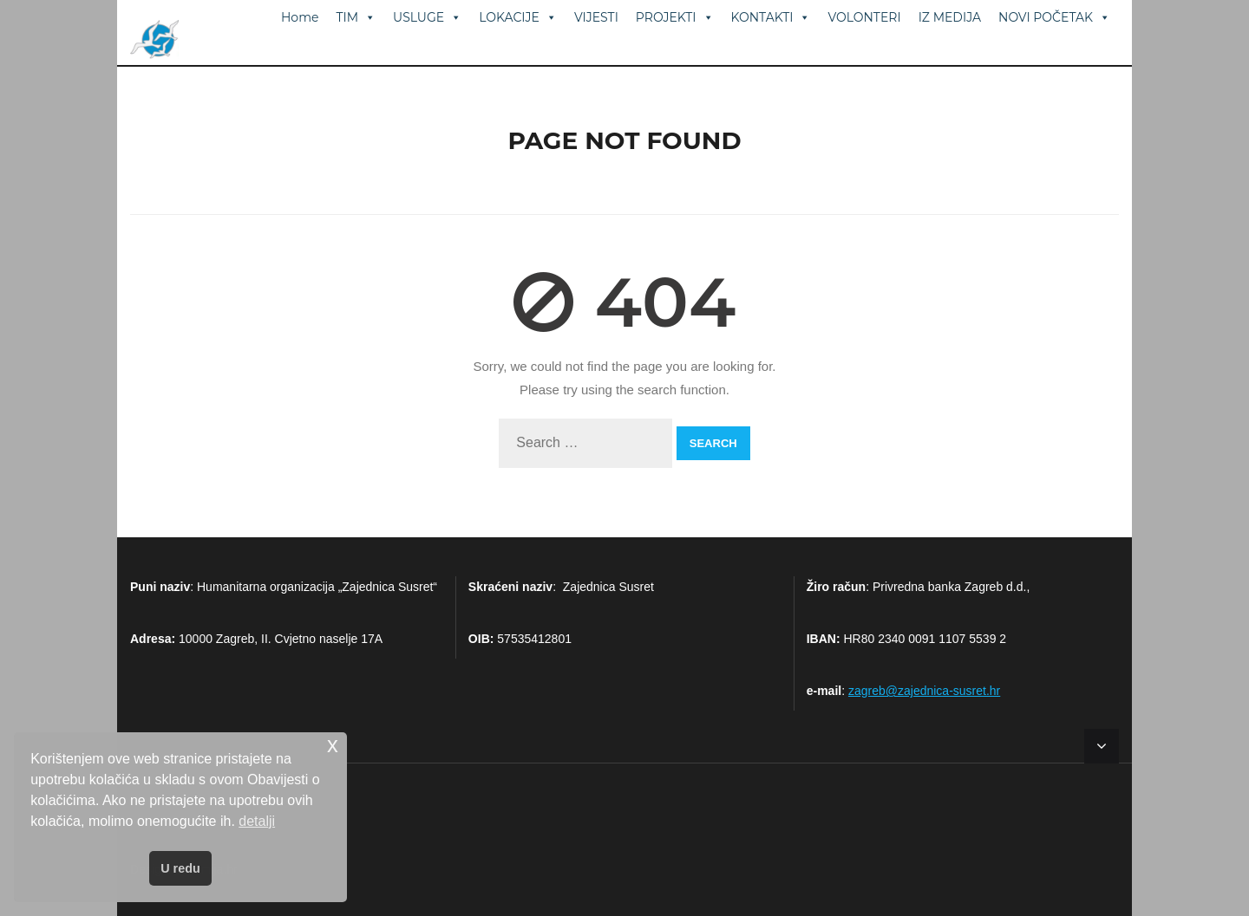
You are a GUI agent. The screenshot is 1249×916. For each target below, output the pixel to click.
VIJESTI (596, 17)
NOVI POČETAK (1054, 17)
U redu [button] (180, 868)
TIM (356, 17)
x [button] (332, 745)
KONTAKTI (771, 17)
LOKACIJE (518, 17)
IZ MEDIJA (950, 17)
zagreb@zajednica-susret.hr (924, 691)
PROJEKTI (675, 17)
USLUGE (427, 17)
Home (299, 17)
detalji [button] (257, 821)
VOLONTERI (863, 17)
